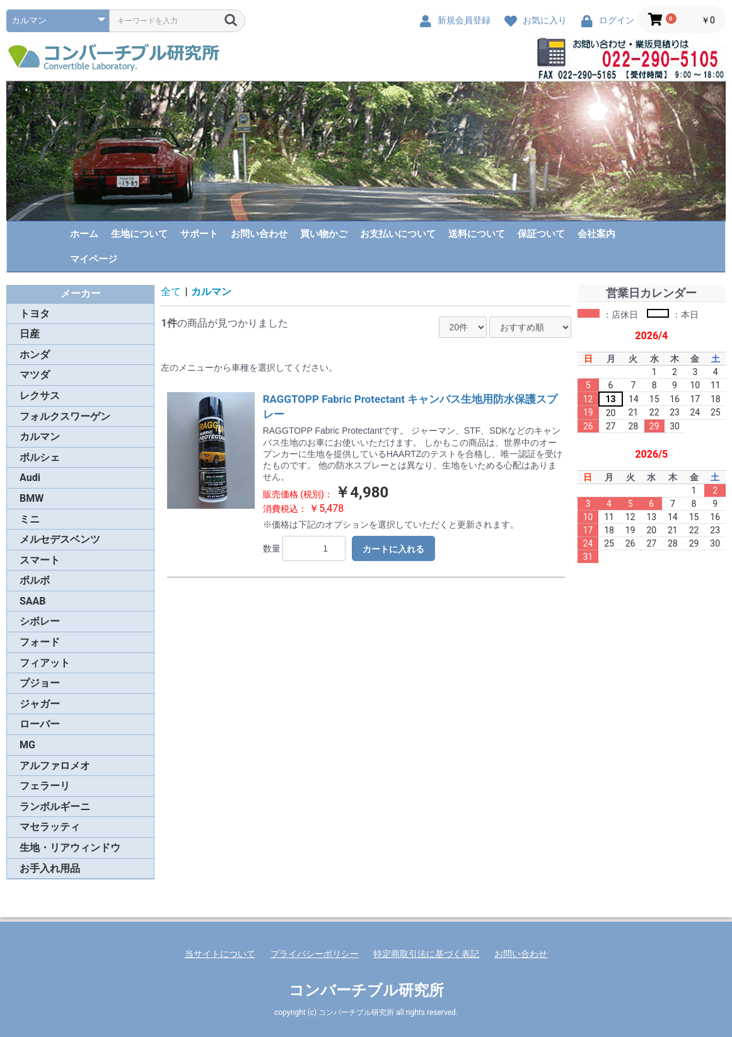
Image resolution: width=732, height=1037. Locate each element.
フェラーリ (45, 786)
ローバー (40, 724)
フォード (40, 642)
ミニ (30, 519)
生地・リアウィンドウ (70, 848)
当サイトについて (220, 954)
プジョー (40, 683)
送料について (476, 234)
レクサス (40, 396)
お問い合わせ (259, 234)
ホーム (84, 234)
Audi (30, 478)
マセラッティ (50, 827)
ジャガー (40, 704)
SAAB (33, 601)
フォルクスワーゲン (65, 416)
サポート (199, 234)
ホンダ (35, 355)
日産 (30, 334)
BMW (32, 498)
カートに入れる (393, 549)
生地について (139, 234)
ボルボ (35, 580)
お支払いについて (398, 234)
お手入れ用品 (50, 868)
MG (27, 745)
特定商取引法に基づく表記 (426, 954)
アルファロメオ (55, 766)
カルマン (40, 437)
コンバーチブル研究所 (366, 990)
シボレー (40, 621)
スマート (40, 560)
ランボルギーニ (55, 807)
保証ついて (541, 234)
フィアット (45, 663)
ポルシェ (40, 457)
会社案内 (596, 234)
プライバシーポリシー (314, 954)
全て (171, 292)
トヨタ (35, 314)
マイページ (93, 259)
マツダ (35, 375)
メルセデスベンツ (60, 539)
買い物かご (323, 234)
